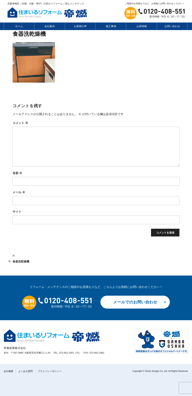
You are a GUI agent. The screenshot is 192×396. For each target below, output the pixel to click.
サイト (17, 211)
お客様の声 (80, 26)
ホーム (19, 26)
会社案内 (49, 26)
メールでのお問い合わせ (135, 302)
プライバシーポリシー (50, 371)
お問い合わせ (172, 26)
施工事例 (111, 26)
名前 (17, 173)
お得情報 (141, 26)
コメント (20, 122)
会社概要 (8, 371)
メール (19, 192)
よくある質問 (25, 371)
